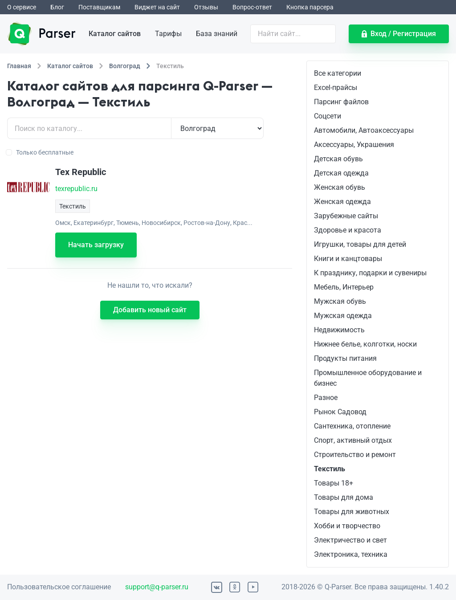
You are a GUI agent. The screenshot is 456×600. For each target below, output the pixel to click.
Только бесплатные (40, 152)
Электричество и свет (350, 540)
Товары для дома (343, 497)
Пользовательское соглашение (59, 587)
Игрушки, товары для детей (360, 244)
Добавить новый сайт (150, 310)
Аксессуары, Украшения (354, 144)
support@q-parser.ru (156, 587)
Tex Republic (80, 172)
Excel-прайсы (335, 87)
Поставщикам (99, 7)
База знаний (216, 33)
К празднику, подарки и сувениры (370, 273)
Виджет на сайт (157, 7)
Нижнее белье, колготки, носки (365, 344)
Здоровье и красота (347, 230)
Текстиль (329, 469)
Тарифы (168, 33)
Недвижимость (339, 330)
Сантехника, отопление (352, 426)
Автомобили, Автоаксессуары (364, 130)
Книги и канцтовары (348, 258)
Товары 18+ (333, 483)
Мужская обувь (340, 301)
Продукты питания (345, 358)
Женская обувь (339, 187)
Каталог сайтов (115, 33)
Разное (326, 397)
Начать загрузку (96, 245)
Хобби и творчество (347, 526)
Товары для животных (351, 511)
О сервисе (21, 7)
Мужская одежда (343, 315)
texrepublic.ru (76, 188)
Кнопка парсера (310, 7)
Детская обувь (338, 159)
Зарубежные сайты (346, 216)
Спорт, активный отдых (353, 440)
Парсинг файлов (341, 102)
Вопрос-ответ (252, 7)
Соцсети (327, 116)
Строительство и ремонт (355, 454)
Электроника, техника (350, 554)
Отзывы (206, 7)
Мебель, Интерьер (344, 287)
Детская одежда (341, 173)
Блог (57, 7)
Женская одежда (342, 201)
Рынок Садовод (340, 412)
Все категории (337, 73)
